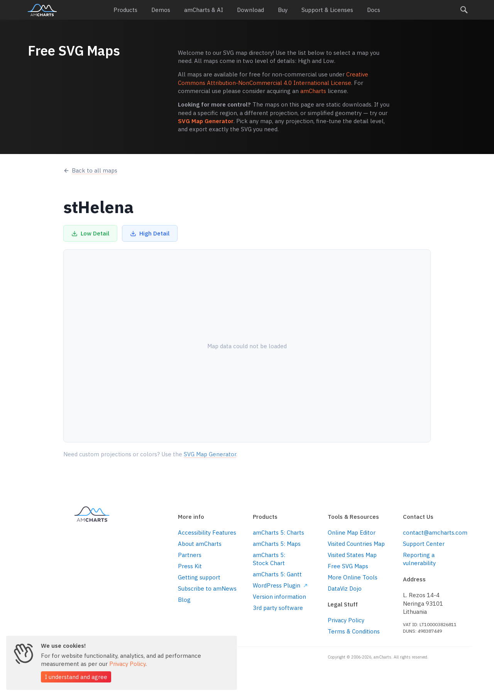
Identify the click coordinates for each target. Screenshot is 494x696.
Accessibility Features (207, 532)
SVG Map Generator (205, 121)
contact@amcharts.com (434, 532)
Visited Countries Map (356, 543)
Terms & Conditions (354, 631)
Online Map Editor (352, 532)
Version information (279, 596)
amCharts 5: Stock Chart (269, 559)
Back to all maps (90, 170)
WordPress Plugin (280, 585)
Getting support (199, 577)
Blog (184, 599)
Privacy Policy (346, 620)
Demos (160, 10)
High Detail (149, 233)
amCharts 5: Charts (278, 532)
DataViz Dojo (345, 588)
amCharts (42, 10)
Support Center (424, 543)
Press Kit (190, 566)
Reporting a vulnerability (419, 559)
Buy (283, 10)
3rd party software (278, 607)
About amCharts (200, 543)
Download (250, 10)
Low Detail (90, 233)
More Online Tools (352, 577)
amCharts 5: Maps (277, 543)
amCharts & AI (203, 10)
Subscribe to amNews (207, 588)
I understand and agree (76, 677)
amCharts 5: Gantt (277, 574)
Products (125, 10)
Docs (373, 10)
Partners (189, 555)
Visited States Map (352, 555)
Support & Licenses (327, 10)
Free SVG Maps (348, 566)
